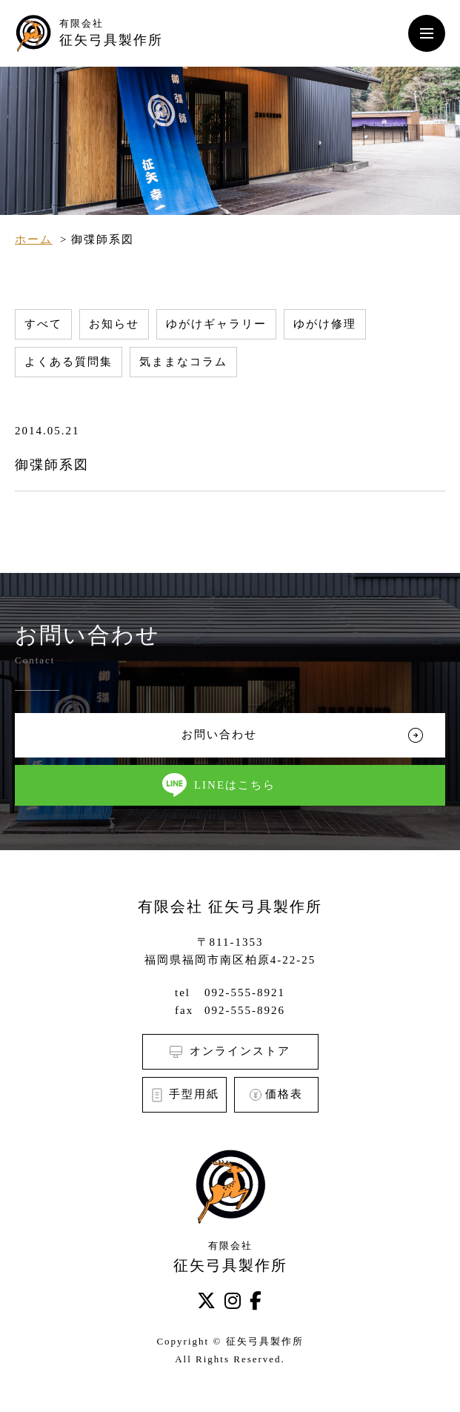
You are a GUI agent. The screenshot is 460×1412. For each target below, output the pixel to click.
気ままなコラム (183, 362)
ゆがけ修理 (324, 324)
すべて (43, 324)
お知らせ (114, 324)
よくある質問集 (68, 362)
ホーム (34, 239)
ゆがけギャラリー (216, 324)
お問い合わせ (219, 734)
